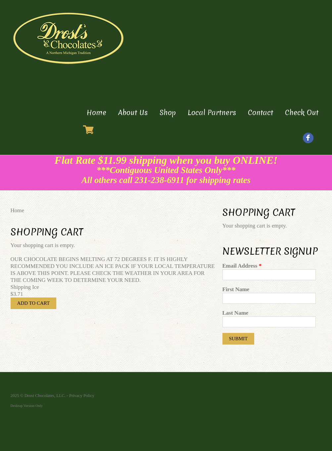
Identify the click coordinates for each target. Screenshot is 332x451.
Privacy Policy (81, 395)
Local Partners (212, 112)
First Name (236, 289)
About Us (133, 112)
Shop (168, 112)
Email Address (242, 266)
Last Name (235, 313)
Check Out (301, 112)
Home (96, 112)
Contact (260, 112)
